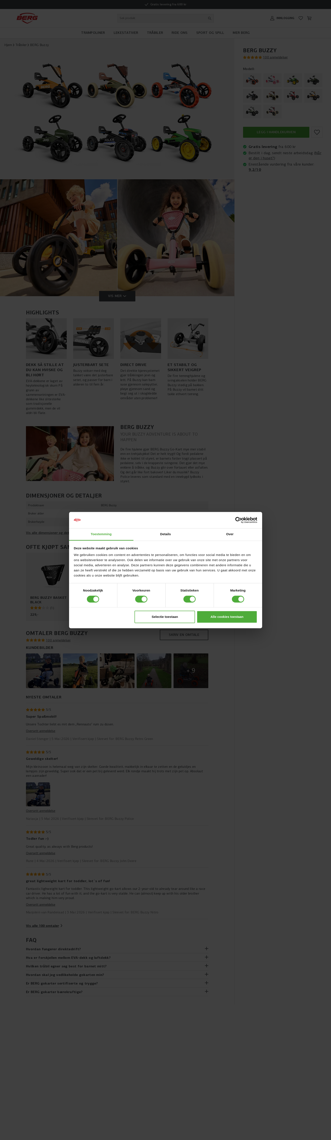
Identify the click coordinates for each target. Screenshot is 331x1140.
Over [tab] (230, 534)
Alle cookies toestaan (226, 617)
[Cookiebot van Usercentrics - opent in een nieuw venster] (238, 520)
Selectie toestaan (165, 617)
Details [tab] (165, 534)
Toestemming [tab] (101, 534)
